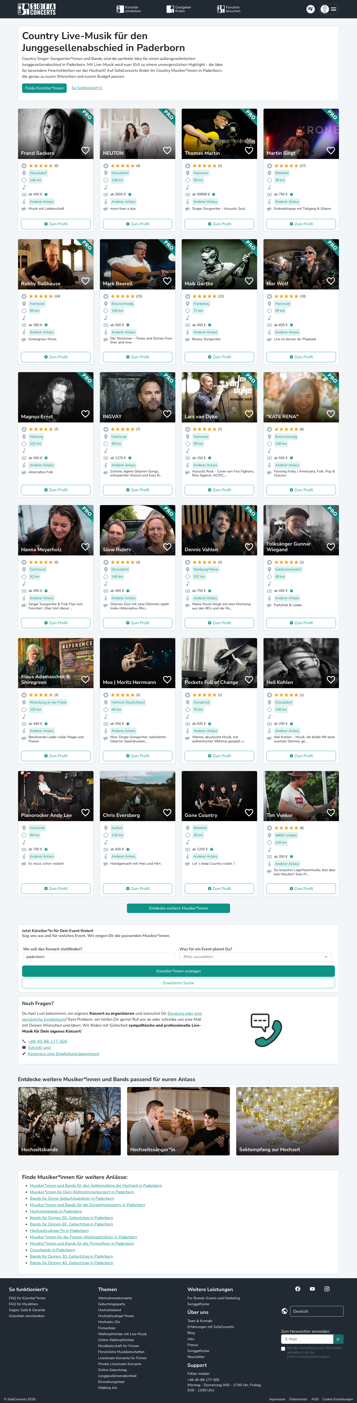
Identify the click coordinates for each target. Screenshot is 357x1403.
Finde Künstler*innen (44, 88)
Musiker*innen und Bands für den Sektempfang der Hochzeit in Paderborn (96, 1185)
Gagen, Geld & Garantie (27, 1310)
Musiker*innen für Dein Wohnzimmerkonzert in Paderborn (82, 1192)
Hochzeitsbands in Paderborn (56, 1211)
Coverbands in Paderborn (52, 1250)
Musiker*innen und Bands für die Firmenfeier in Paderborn (82, 1243)
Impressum (277, 1399)
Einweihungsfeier (111, 1381)
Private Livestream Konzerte (119, 1364)
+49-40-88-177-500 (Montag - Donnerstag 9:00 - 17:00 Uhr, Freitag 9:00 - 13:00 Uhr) (224, 1385)
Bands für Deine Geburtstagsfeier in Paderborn (72, 1198)
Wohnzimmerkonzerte (115, 1298)
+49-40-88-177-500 (47, 1041)
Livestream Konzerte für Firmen (122, 1358)
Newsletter (196, 1356)
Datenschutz (298, 1399)
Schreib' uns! (39, 1047)
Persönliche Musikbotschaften (121, 1352)
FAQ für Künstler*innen (27, 1298)
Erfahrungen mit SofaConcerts (210, 1327)
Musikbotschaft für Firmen (118, 1346)
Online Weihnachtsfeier (116, 1340)
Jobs (190, 1339)
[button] (329, 9)
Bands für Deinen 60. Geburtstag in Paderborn (71, 1224)
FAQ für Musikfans (23, 1304)
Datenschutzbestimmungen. (308, 1356)
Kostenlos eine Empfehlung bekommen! (63, 1054)
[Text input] (307, 1339)
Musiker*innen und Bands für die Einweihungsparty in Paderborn (87, 1205)
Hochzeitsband (109, 1310)
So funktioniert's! (87, 88)
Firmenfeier (107, 1328)
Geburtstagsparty (111, 1304)
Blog (191, 1332)
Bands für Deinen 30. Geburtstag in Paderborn (71, 1256)
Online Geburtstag (112, 1370)
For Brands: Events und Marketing (213, 1298)
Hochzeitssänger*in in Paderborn (59, 1230)
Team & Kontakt (199, 1321)
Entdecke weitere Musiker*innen (178, 908)
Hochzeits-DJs (109, 1322)
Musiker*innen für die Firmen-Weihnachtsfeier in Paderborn (83, 1237)
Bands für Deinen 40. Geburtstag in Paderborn (71, 1263)
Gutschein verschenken (26, 1316)
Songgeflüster (198, 1304)
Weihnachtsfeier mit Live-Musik (122, 1334)
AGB (315, 1399)
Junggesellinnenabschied (117, 1376)
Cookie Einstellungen (338, 1399)
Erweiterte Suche (178, 983)
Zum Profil (58, 224)
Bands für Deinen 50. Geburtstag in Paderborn (71, 1218)
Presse (192, 1345)
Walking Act (107, 1387)
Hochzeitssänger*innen (116, 1316)
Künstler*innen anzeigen (178, 971)
